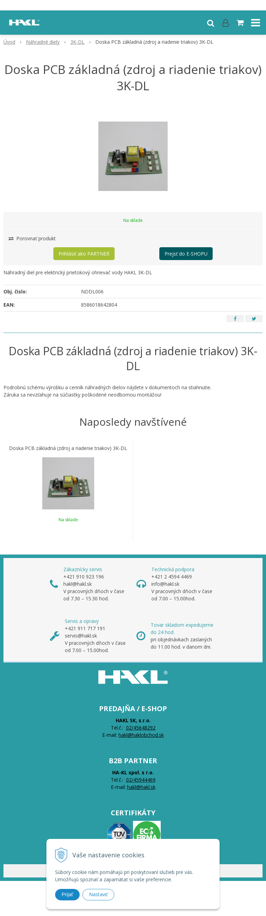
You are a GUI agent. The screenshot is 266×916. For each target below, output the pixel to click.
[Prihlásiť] (225, 23)
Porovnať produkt (32, 238)
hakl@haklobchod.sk (141, 735)
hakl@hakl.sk (141, 787)
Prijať (67, 894)
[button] (210, 23)
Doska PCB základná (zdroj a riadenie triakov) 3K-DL (68, 448)
